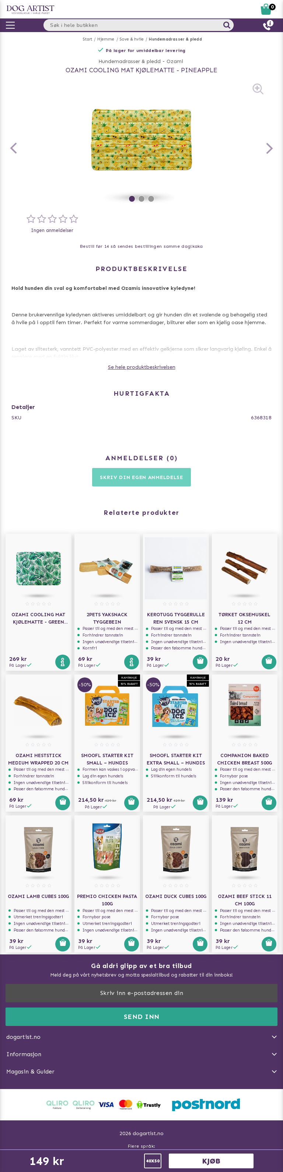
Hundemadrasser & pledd (175, 39)
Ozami (175, 61)
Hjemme (105, 39)
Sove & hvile (132, 39)
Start (87, 39)
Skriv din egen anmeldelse (141, 477)
